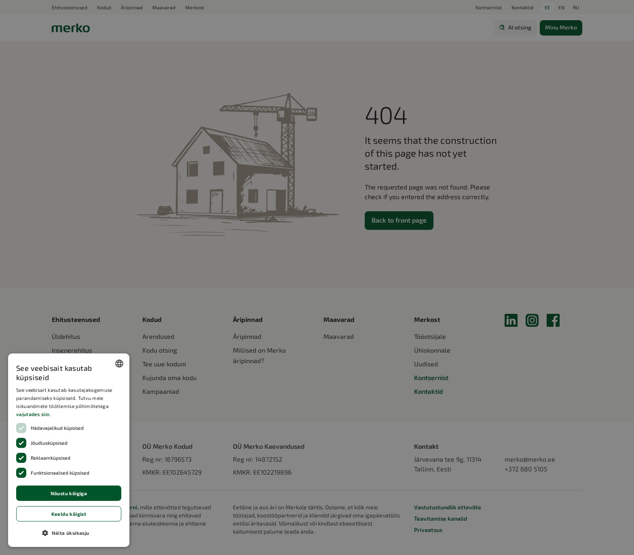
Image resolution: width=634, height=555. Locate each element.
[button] (68, 533)
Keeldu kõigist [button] (69, 514)
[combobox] (119, 363)
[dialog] (68, 450)
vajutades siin (32, 414)
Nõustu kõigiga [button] (69, 493)
